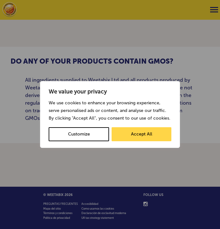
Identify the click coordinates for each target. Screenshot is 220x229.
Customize (79, 134)
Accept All (141, 134)
